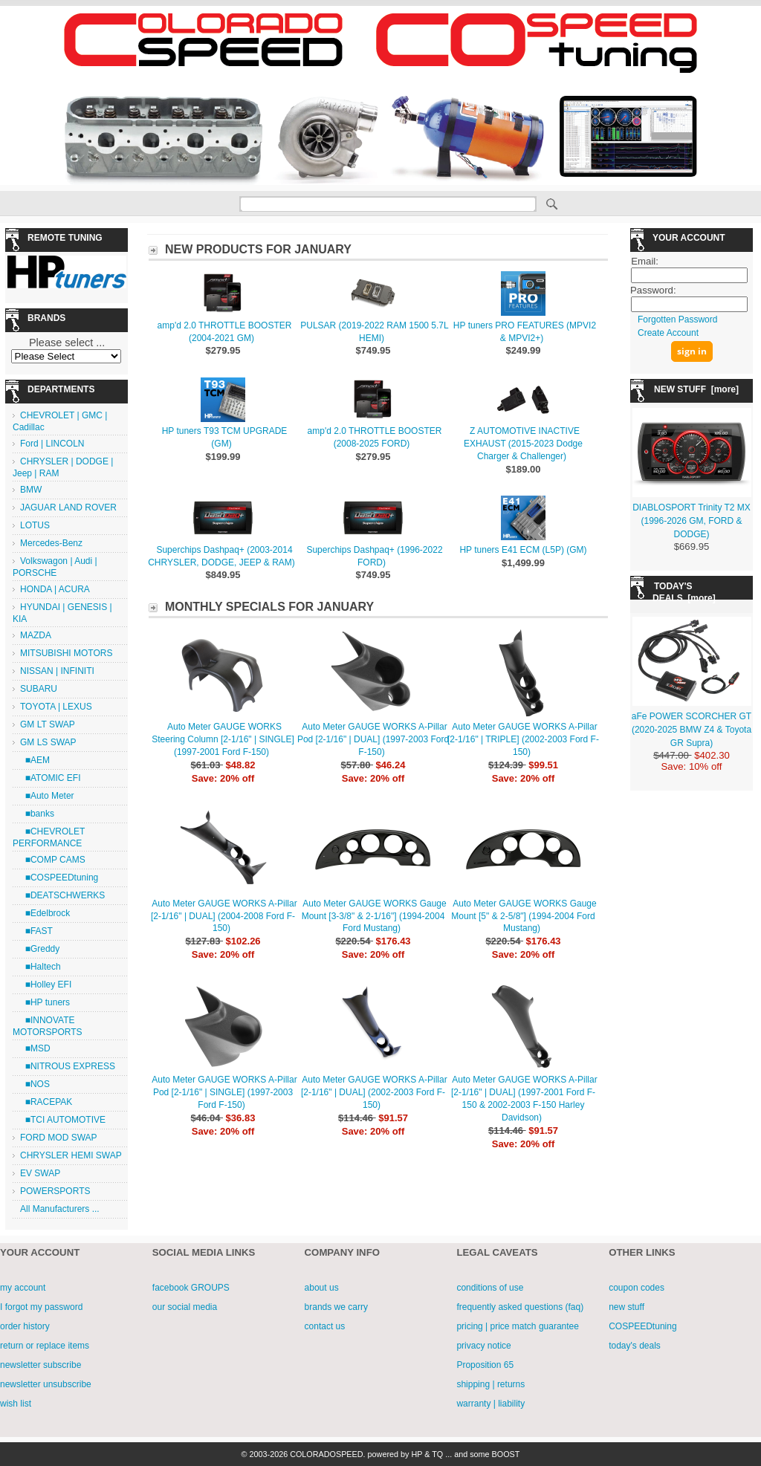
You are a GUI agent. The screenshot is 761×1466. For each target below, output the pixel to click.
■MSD (35, 1048)
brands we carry (336, 1307)
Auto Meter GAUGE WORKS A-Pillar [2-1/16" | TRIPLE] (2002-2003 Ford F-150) (523, 739)
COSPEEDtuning (642, 1326)
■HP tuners (45, 1002)
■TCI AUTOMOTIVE (63, 1120)
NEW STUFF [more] (696, 389)
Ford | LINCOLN (52, 443)
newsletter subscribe (40, 1365)
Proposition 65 (485, 1365)
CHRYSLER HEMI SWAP (71, 1155)
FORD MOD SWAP (58, 1137)
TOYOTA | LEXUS (56, 706)
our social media (184, 1307)
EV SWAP (40, 1173)
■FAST (36, 931)
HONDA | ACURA (55, 589)
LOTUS (35, 525)
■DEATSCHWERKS (62, 895)
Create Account (668, 333)
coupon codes (636, 1287)
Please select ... (67, 342)
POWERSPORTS (55, 1191)
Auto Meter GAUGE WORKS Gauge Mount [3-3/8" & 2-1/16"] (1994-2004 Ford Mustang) (374, 916)
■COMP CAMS (52, 859)
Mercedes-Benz (51, 543)
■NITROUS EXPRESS (67, 1066)
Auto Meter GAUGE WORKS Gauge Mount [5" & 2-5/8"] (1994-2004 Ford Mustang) (523, 916)
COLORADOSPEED (326, 1454)
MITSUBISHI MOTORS (66, 653)
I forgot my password (41, 1307)
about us (322, 1287)
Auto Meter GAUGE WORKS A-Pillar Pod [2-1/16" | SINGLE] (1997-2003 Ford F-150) (224, 1092)
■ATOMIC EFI (50, 778)
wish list (15, 1403)
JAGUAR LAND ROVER (68, 507)
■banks (37, 813)
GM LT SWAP (47, 724)
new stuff (626, 1307)
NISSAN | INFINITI (57, 671)
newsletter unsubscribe (45, 1384)
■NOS (35, 1084)
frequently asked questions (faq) (519, 1307)
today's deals (635, 1345)
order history (25, 1326)
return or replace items (44, 1345)
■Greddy (39, 949)
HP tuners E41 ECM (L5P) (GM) (522, 550)
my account (22, 1287)
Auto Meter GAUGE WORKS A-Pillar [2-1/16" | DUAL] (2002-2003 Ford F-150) (374, 1092)
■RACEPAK (46, 1102)
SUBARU (38, 689)
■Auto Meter (47, 796)
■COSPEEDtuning (59, 877)
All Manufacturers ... (60, 1209)
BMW (31, 489)
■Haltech (40, 966)
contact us (325, 1326)
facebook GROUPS (191, 1287)
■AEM (35, 760)
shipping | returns (490, 1384)
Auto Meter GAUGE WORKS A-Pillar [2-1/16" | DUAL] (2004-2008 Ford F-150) (224, 916)
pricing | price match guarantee (517, 1326)
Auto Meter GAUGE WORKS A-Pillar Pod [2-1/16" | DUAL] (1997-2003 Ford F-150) (373, 739)
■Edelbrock (45, 913)
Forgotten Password (677, 319)
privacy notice (483, 1345)
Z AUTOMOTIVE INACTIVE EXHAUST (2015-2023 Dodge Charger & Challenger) (523, 443)
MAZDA (35, 635)
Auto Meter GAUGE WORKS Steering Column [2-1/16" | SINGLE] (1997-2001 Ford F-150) (223, 739)
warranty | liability (490, 1403)
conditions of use (489, 1287)
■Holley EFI (45, 984)
